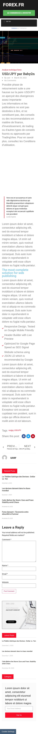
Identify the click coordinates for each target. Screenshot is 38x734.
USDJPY (17, 430)
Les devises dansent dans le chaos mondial (17, 651)
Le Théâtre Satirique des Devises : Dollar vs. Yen (19, 641)
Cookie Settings (8, 731)
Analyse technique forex (11, 70)
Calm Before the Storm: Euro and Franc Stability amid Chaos (18, 501)
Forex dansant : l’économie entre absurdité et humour (15, 513)
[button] (24, 436)
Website (5, 582)
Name (5, 565)
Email (5, 574)
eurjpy (11, 430)
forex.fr (13, 4)
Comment (6, 539)
